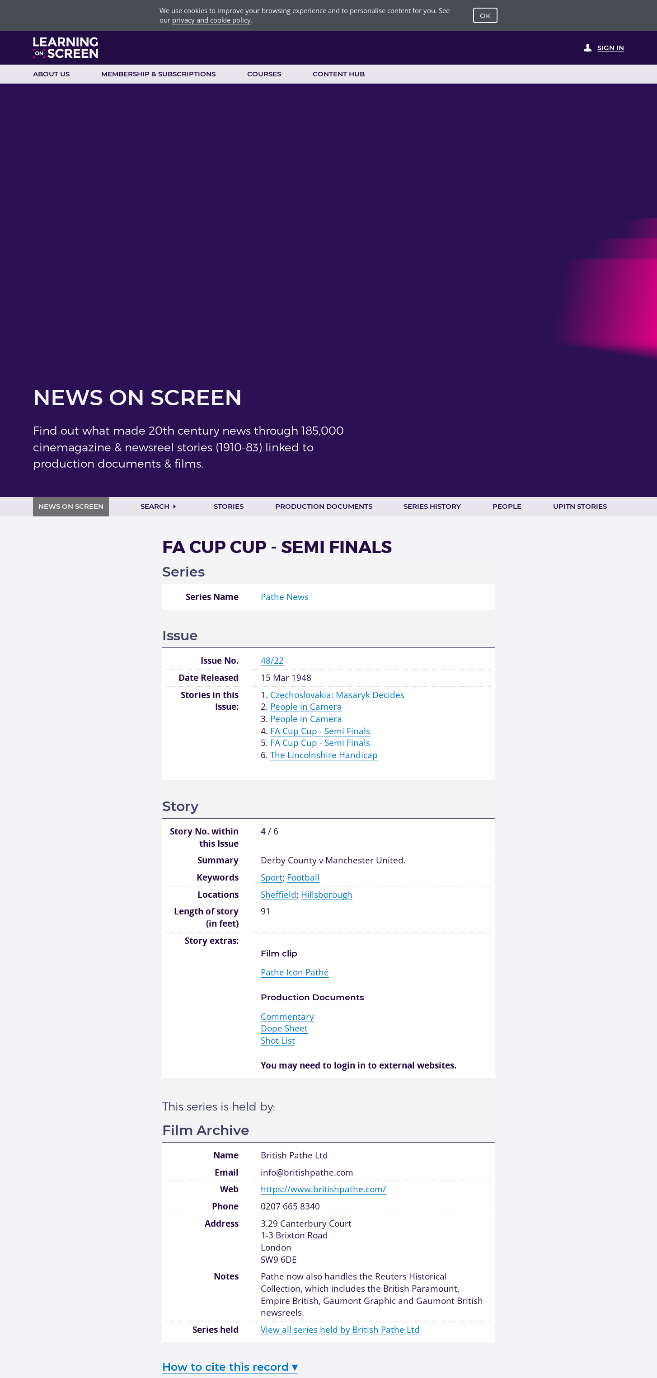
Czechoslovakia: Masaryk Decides (337, 695)
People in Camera (306, 706)
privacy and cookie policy (211, 19)
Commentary (287, 1016)
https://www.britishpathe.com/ (323, 1189)
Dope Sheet (284, 1028)
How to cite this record (229, 1366)
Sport (271, 877)
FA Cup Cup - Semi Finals (320, 731)
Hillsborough (326, 894)
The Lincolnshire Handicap (324, 755)
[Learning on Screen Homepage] (66, 48)
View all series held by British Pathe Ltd (340, 1330)
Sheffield (278, 894)
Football (303, 877)
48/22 (272, 660)
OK (485, 15)
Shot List (278, 1040)
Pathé (295, 972)
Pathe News (285, 597)
